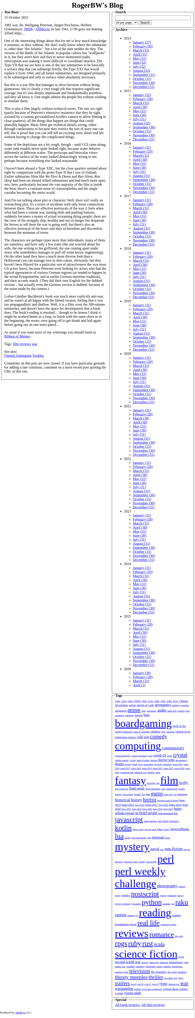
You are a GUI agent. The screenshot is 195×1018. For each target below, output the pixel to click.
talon (126, 972)
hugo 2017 (151, 804)
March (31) (141, 103)
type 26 (140, 984)
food (163, 789)
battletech (129, 715)
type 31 (147, 984)
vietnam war (174, 984)
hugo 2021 (126, 809)
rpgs (121, 943)
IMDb (28, 29)
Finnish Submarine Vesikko (24, 356)
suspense (119, 972)
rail (172, 904)
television (139, 971)
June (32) (139, 62)
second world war (127, 962)
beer (147, 715)
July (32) (139, 66)
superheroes (177, 966)
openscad (128, 862)
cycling (132, 760)
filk (157, 783)
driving (128, 764)
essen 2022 (158, 768)
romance (161, 934)
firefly (183, 783)
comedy (158, 736)
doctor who (166, 760)
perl (165, 859)
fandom (150, 772)
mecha (127, 838)
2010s (175, 701)
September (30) (144, 127)
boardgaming (143, 723)
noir (162, 849)
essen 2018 (136, 768)
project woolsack (122, 904)
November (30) (144, 83)
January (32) (142, 95)
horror (149, 799)
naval (155, 849)
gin (143, 794)
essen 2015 (178, 764)
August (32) (141, 71)
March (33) (141, 50)
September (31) (144, 75)
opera (135, 862)
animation (121, 710)
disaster (154, 760)
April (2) (139, 685)
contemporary (173, 748)
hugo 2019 (175, 804)
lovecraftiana (179, 829)
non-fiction (174, 849)
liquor (166, 829)
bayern (139, 715)
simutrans (164, 962)
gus (175, 794)
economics (148, 764)
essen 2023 (168, 768)
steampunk (151, 966)
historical (122, 800)
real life (148, 923)
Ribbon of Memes (17, 336)
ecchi (140, 764)
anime (134, 710)
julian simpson (150, 821)
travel (133, 984)
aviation (181, 711)
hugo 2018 (163, 805)
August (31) (141, 176)
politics (126, 895)
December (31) (143, 87)
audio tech (171, 711)
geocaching (128, 794)
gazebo (182, 789)
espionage (167, 764)
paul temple (151, 862)
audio (161, 710)
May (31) (139, 58)
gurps (157, 793)
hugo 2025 (168, 809)
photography (167, 886)
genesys (118, 794)
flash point (136, 788)
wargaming (124, 988)
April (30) (140, 107)
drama (119, 764)
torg (176, 978)
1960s (144, 701)
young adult (132, 993)
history (136, 800)
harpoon (182, 794)
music (167, 838)
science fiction (146, 954)
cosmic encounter (139, 756)
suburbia (167, 966)
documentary (181, 760)
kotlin (123, 828)
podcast (181, 886)
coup (150, 756)
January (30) (142, 673)
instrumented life (168, 813)
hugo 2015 (128, 804)
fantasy (130, 780)
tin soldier (168, 978)
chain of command (141, 732)
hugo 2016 (140, 805)
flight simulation (152, 789)
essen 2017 (125, 768)
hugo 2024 (158, 809)
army (144, 711)
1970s (150, 701)
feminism (151, 783)
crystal (180, 755)
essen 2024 (179, 768)
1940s (130, 701)
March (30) (141, 418)
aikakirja (176, 705)
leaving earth (150, 829)
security (145, 962)
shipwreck (153, 962)
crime (169, 756)
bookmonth (127, 732)
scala (159, 944)
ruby (134, 943)
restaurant (164, 924)
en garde (158, 764)
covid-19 (159, 755)
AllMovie (42, 29)
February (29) (143, 151)
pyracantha (136, 904)
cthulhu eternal (121, 760)
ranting (120, 915)
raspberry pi (132, 915)
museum (158, 837)
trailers (122, 983)
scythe (181, 957)
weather (137, 989)
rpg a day (179, 936)
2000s (169, 701)
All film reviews (153, 1005)
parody (142, 862)
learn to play (138, 829)
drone (134, 764)
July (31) (139, 119)
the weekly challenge (177, 972)
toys (181, 978)
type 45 (155, 984)
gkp (148, 794)
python (152, 902)
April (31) (140, 54)
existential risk (127, 772)
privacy (180, 895)
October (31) (142, 79)
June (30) (139, 115)
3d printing (121, 705)
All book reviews (127, 1005)
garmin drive (171, 789)
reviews (25, 344)
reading (155, 913)
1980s (157, 701)
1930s (124, 701)
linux (160, 829)
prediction (171, 895)
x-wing (119, 993)
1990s (163, 701)
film (16, 344)
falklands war (140, 772)
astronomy (151, 711)
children (155, 731)
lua (119, 836)
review (173, 924)
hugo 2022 (137, 809)
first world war (121, 789)
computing (138, 746)
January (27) (142, 42)
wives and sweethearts (152, 989)
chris (163, 732)
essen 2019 (147, 768)
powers (163, 895)
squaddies (130, 966)
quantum (167, 904)
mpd (149, 838)
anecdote (185, 705)
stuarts (159, 966)
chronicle (170, 732)
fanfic (157, 772)
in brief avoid (146, 813)
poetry (118, 895)
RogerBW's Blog (97, 5)
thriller (156, 977)
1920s (117, 701)
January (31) (142, 147)
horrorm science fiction (167, 800)
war (34, 344)
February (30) (143, 46)
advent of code (145, 705)
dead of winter (143, 760)
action (132, 705)
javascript (129, 819)
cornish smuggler (122, 756)
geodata (137, 794)
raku (181, 902)
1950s (137, 701)
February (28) (143, 99)
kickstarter (174, 821)
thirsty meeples (131, 977)
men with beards (138, 838)
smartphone (176, 962)
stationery (140, 966)
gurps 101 (168, 794)
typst (163, 983)
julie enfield (163, 821)
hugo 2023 (147, 809)
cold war (143, 737)
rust (147, 943)
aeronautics (163, 705)
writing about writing (175, 989)
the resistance (159, 972)
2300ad (183, 701)
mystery (132, 846)
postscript (145, 894)
